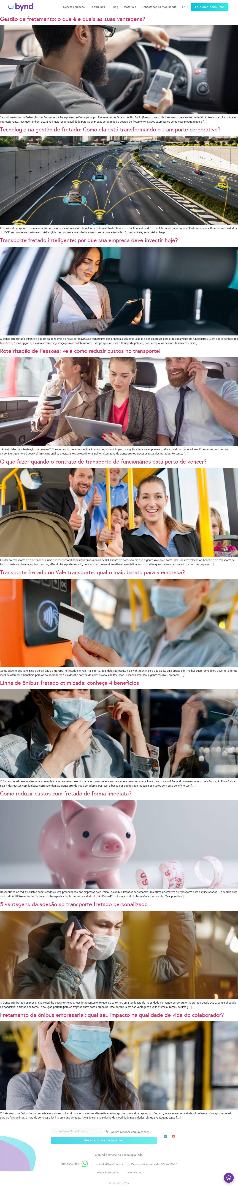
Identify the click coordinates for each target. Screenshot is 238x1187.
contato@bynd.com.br (109, 1164)
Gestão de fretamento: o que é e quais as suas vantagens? (72, 19)
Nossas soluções (74, 5)
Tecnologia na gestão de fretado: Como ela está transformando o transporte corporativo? (110, 129)
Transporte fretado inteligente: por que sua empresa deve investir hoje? (89, 240)
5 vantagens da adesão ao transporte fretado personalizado (74, 904)
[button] (209, 5)
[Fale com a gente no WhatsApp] (229, 1178)
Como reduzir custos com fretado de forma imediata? (65, 793)
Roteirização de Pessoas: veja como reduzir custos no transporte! (80, 351)
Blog (115, 5)
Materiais (130, 5)
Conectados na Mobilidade (159, 5)
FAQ (185, 5)
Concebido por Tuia (119, 1183)
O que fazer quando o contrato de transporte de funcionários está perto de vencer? (103, 461)
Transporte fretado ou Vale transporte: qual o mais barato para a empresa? (92, 572)
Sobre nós (99, 5)
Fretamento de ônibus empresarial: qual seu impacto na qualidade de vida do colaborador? (112, 1015)
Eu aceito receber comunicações (128, 1132)
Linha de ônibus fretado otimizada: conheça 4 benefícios (69, 682)
